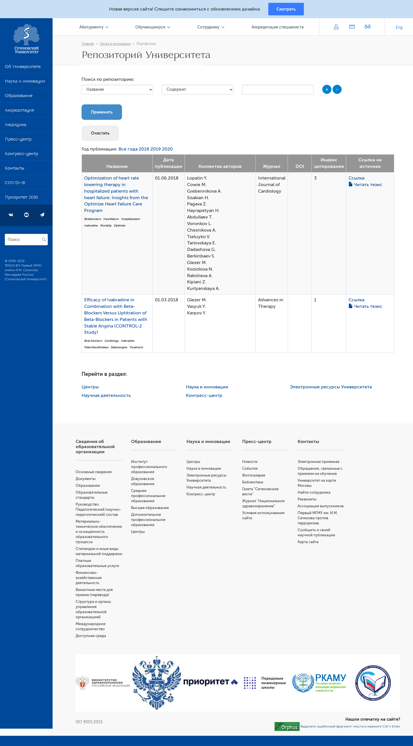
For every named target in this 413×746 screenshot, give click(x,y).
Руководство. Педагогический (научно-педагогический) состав (101, 510)
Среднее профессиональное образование (150, 497)
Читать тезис (367, 185)
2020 (168, 150)
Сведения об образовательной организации (97, 448)
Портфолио (147, 45)
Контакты (14, 170)
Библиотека (253, 483)
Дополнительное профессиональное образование (150, 521)
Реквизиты (307, 500)
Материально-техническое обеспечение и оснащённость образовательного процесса (101, 532)
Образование (18, 98)
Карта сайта (308, 543)
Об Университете (23, 69)
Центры (91, 388)
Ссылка (358, 179)
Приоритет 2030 (21, 199)
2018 (145, 150)
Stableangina (120, 348)
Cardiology (113, 341)
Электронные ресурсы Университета (332, 388)
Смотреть (286, 9)
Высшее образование (152, 509)
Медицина (15, 127)
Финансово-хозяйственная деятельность (91, 584)
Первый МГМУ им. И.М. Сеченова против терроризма (318, 519)
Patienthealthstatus (98, 348)
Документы (88, 480)
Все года (129, 150)
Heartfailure (112, 220)
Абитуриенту (94, 28)
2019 (157, 150)
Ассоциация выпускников (321, 507)
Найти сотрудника (314, 493)
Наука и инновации (25, 83)
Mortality (107, 226)
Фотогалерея (254, 476)
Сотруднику (209, 28)
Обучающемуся (152, 28)
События (251, 469)
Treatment (137, 348)
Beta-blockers (94, 341)
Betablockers (94, 220)
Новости (251, 463)
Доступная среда (93, 642)
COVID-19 (15, 185)
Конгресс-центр (21, 156)
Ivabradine (92, 226)
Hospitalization (132, 220)
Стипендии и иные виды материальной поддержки (99, 555)
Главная (89, 45)
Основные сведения (96, 473)
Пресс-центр (18, 141)
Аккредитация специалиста (278, 28)
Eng (399, 28)
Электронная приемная (319, 463)
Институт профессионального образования (151, 468)
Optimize (121, 226)
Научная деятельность (107, 396)
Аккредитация (19, 112)
